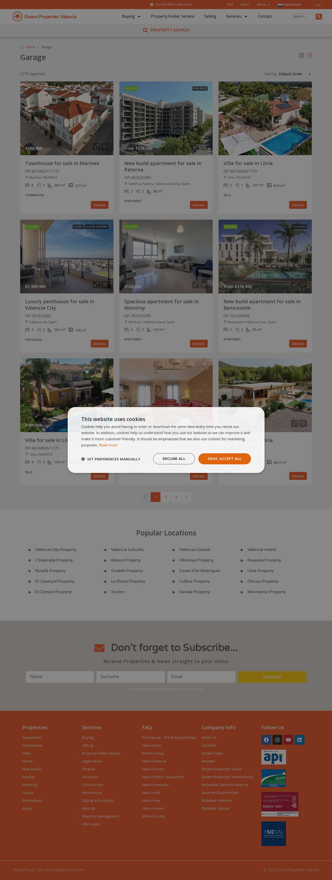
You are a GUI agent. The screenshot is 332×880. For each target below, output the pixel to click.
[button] (110, 459)
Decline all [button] (174, 458)
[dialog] (166, 440)
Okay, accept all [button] (224, 458)
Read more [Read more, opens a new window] (108, 445)
